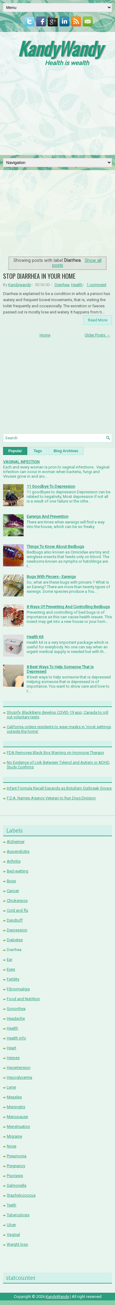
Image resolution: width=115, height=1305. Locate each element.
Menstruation (18, 1126)
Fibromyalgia (18, 989)
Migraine (14, 1136)
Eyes (11, 969)
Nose (11, 1146)
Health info (16, 1038)
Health (76, 284)
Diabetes (15, 940)
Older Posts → (97, 335)
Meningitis (16, 1107)
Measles (14, 1097)
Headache (16, 1018)
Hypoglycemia (19, 1077)
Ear (9, 959)
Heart (11, 1048)
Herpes (13, 1057)
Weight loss (17, 1244)
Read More (97, 320)
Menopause (17, 1116)
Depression (17, 930)
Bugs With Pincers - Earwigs (51, 576)
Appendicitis (18, 851)
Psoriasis (15, 1175)
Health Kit (35, 637)
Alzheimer (16, 841)
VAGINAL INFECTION (21, 462)
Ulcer (11, 1224)
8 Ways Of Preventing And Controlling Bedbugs (68, 606)
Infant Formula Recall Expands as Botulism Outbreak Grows (59, 788)
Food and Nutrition (23, 998)
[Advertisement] (58, 112)
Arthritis (14, 861)
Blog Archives (66, 451)
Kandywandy (19, 284)
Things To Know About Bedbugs (55, 546)
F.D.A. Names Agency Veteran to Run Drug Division (51, 798)
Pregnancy (16, 1165)
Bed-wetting (17, 871)
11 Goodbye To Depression (51, 486)
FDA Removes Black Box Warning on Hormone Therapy (55, 752)
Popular (15, 451)
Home (45, 335)
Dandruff (15, 920)
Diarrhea (62, 284)
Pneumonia (16, 1156)
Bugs (11, 881)
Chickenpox (17, 900)
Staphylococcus (21, 1195)
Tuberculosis (18, 1215)
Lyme (11, 1087)
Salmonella (16, 1185)
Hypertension (18, 1067)
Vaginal (13, 1234)
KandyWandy (60, 48)
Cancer (13, 890)
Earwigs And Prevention (47, 516)
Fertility (13, 979)
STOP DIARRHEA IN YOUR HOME (39, 276)
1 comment (96, 284)
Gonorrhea (16, 1008)
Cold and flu (17, 910)
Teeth (11, 1205)
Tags (38, 451)
